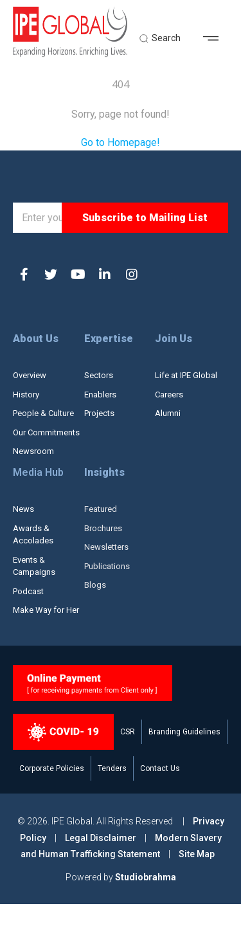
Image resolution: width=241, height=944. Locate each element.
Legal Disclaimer (100, 877)
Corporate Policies (51, 808)
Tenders (112, 808)
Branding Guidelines (184, 771)
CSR (127, 771)
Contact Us (160, 808)
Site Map (197, 894)
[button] (215, 42)
